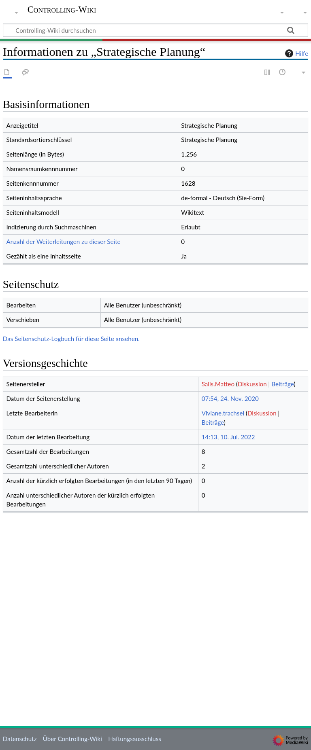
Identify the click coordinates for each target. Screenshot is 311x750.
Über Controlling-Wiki (72, 738)
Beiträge (282, 384)
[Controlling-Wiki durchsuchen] (155, 29)
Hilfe (295, 53)
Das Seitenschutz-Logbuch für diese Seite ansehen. (71, 338)
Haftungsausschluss (134, 738)
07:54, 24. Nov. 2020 (230, 398)
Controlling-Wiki (62, 9)
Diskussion (252, 384)
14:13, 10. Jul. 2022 (228, 437)
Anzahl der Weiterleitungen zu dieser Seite (63, 241)
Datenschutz (20, 738)
